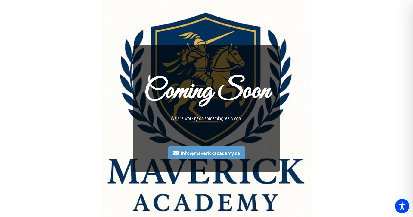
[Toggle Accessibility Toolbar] (402, 206)
